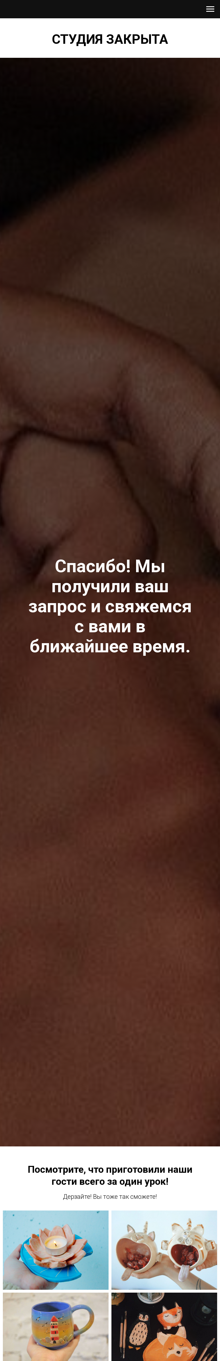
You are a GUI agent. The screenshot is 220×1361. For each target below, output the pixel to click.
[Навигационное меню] (210, 9)
